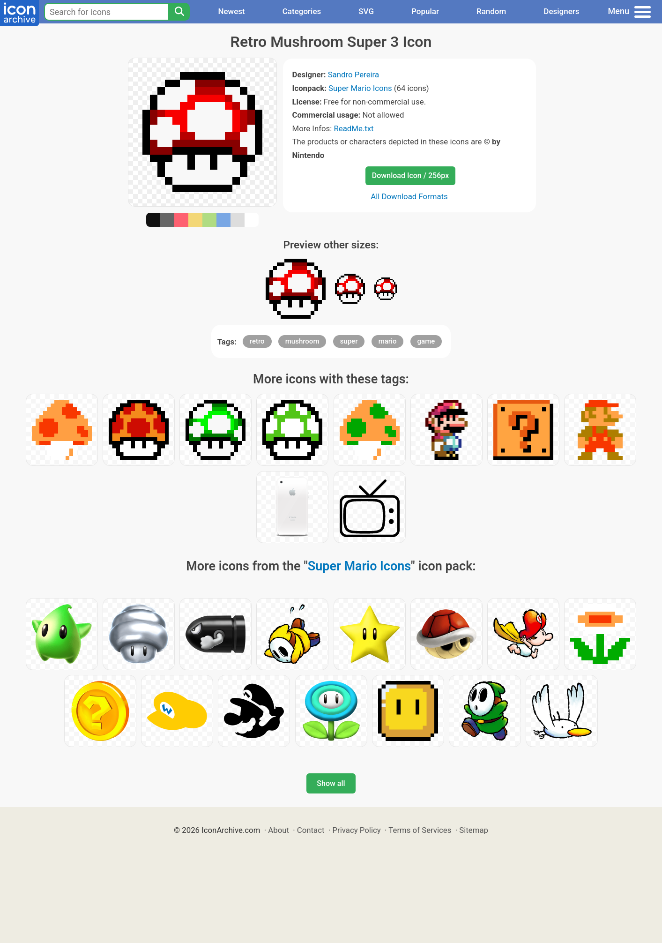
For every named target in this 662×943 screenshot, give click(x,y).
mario (388, 341)
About (278, 830)
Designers (561, 11)
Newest (231, 11)
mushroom (302, 341)
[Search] (179, 12)
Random (491, 11)
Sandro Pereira (353, 74)
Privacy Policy (356, 830)
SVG (366, 11)
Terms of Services (419, 830)
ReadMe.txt (353, 128)
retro (257, 341)
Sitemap (473, 830)
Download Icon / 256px (410, 175)
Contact (311, 830)
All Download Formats (409, 196)
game (426, 341)
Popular (425, 11)
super (349, 341)
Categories (302, 11)
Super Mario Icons (360, 88)
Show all (331, 783)
